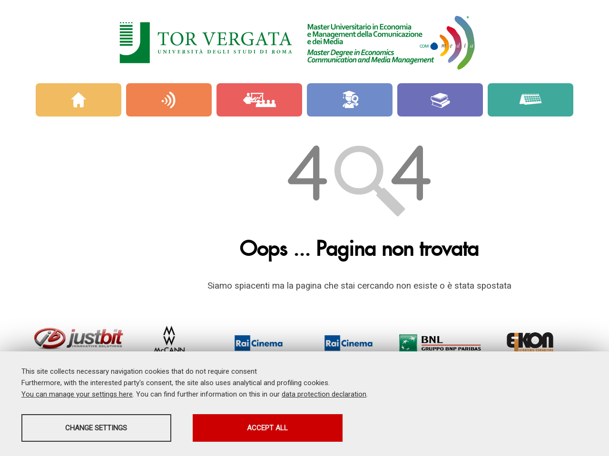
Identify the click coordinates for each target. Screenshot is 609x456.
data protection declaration (324, 394)
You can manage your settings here (77, 394)
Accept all (267, 428)
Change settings (97, 428)
